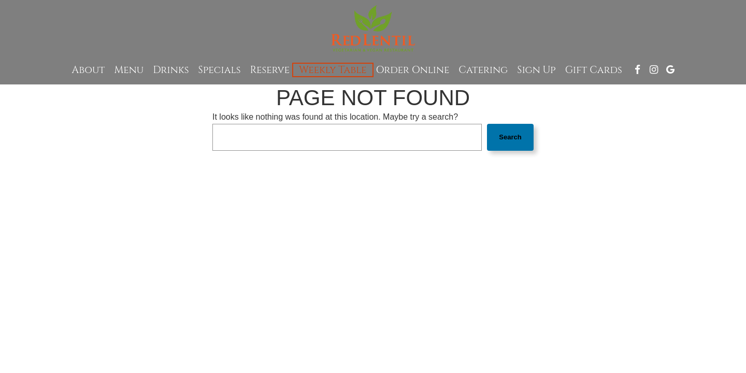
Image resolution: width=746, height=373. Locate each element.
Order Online (413, 70)
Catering (483, 70)
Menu (129, 70)
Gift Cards (593, 70)
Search (510, 137)
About (88, 70)
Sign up (536, 70)
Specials (219, 70)
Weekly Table (332, 70)
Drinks (171, 70)
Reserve (270, 70)
